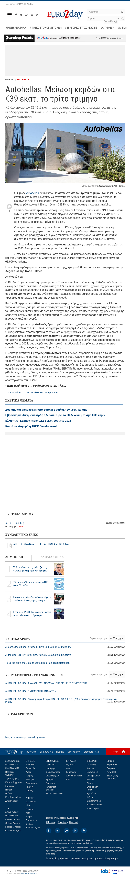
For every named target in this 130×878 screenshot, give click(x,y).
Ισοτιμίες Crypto (33, 828)
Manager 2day (93, 776)
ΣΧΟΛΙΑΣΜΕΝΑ (52, 557)
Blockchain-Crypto (54, 793)
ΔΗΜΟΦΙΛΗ (14, 557)
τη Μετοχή (116, 638)
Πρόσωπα (50, 764)
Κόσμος (29, 776)
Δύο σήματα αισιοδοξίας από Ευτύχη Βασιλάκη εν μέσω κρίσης (65, 647)
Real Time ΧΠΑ (12, 768)
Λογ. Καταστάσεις (74, 776)
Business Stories (94, 805)
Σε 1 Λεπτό (31, 801)
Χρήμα (29, 816)
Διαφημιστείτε (91, 751)
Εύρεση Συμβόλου (13, 782)
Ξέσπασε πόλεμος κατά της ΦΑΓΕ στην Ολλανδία (30, 584)
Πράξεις (9, 793)
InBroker (89, 843)
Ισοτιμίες (29, 824)
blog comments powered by (25, 737)
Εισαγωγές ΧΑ (52, 776)
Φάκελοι (90, 779)
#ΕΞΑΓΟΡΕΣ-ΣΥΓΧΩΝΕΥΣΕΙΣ (81, 27)
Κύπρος (29, 790)
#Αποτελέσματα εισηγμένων (42, 392)
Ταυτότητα (31, 751)
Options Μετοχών (13, 830)
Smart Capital (93, 808)
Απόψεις (90, 768)
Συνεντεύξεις (92, 772)
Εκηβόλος (111, 768)
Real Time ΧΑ (11, 764)
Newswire (30, 764)
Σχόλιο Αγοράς (12, 778)
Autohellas (32, 193)
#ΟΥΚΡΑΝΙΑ (107, 27)
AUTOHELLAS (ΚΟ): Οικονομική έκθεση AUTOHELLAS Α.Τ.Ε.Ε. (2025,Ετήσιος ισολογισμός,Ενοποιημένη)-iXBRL (65, 700)
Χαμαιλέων (112, 764)
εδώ (104, 38)
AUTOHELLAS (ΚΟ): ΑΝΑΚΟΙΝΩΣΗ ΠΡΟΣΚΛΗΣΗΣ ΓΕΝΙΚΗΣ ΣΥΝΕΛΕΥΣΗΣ (65, 683)
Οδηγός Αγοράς (53, 772)
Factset (73, 822)
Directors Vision (94, 801)
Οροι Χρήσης (74, 751)
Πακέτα (8, 790)
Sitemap (60, 751)
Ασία (28, 813)
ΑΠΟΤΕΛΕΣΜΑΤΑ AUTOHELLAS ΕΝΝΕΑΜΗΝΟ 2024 (37, 545)
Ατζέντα (90, 797)
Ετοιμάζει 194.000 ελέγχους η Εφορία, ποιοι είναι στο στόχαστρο (32, 614)
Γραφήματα (71, 772)
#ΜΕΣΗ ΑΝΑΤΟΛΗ (15, 27)
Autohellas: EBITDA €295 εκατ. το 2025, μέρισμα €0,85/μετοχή (65, 655)
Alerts (21, 526)
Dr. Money (91, 764)
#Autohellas (14, 392)
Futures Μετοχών (13, 827)
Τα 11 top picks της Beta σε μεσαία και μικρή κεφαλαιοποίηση (65, 663)
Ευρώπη (30, 809)
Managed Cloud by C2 (29, 873)
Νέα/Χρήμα (51, 768)
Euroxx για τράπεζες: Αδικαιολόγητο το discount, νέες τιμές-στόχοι (32, 599)
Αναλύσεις (50, 783)
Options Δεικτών (12, 823)
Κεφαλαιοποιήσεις (13, 797)
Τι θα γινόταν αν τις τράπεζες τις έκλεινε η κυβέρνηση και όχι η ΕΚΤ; (30, 569)
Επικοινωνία (46, 751)
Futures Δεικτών (12, 819)
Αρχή (115, 751)
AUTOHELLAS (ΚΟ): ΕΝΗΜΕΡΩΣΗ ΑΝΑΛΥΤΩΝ (65, 691)
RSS (68, 779)
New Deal (111, 772)
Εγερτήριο (91, 793)
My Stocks (71, 764)
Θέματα (90, 783)
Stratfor (62, 822)
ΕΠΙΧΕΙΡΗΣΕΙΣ (24, 79)
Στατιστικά (9, 786)
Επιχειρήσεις (31, 783)
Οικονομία (30, 768)
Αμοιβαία (50, 779)
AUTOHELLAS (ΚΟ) (14, 523)
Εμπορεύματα (32, 820)
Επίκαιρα (30, 779)
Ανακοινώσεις (11, 801)
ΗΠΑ (28, 805)
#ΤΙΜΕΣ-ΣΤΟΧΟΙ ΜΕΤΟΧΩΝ (46, 27)
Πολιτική (29, 787)
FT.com (50, 822)
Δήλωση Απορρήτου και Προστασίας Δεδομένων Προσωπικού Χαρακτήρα (82, 858)
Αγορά (28, 772)
